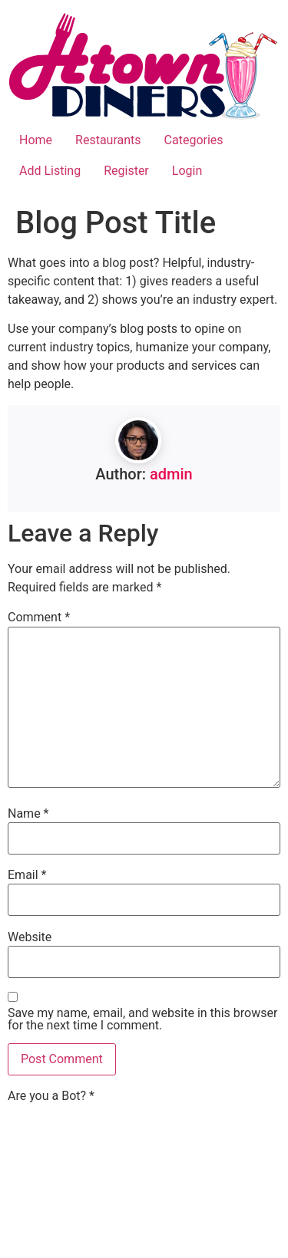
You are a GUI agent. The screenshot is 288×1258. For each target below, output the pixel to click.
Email (27, 875)
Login (187, 170)
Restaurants (108, 140)
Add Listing (50, 170)
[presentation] (71, 1160)
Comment (39, 617)
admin (171, 474)
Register (126, 170)
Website (29, 937)
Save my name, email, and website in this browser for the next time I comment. (142, 1019)
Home (35, 140)
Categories (193, 140)
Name (28, 814)
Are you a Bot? (51, 1096)
